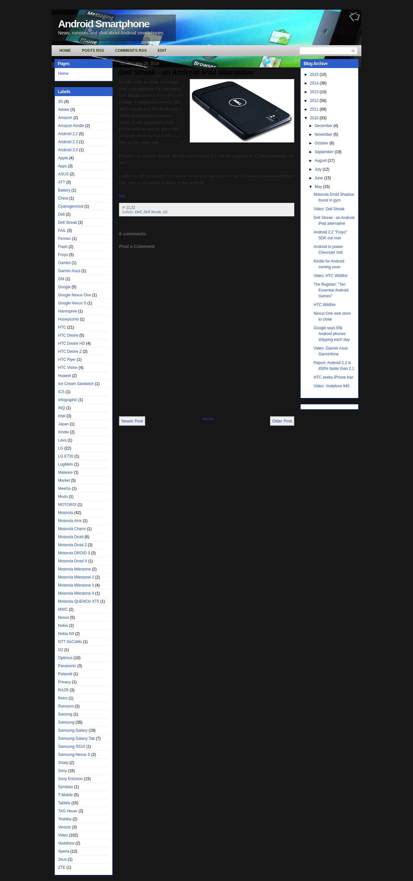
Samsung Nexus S (74, 754)
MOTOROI (67, 504)
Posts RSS (93, 50)
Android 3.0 (68, 150)
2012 (315, 100)
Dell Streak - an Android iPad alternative (186, 72)
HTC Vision (67, 367)
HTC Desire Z (70, 351)
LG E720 (65, 456)
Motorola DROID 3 (74, 553)
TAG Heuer (67, 811)
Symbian (65, 787)
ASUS (63, 174)
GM (61, 279)
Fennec (64, 238)
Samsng (65, 714)
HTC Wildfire (325, 304)
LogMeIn (65, 464)
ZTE (61, 867)
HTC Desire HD (71, 343)
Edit (162, 50)
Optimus (65, 658)
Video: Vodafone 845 (331, 386)
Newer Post (132, 421)
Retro (62, 698)
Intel (61, 416)
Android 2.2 (68, 134)
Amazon (65, 117)
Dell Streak (67, 222)
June (319, 178)
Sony (62, 770)
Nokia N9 (66, 633)
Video (63, 835)
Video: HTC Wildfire (331, 275)
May (319, 186)
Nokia (63, 625)
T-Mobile (65, 795)
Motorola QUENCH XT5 (78, 601)
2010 (315, 118)
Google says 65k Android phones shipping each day (332, 334)
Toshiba (64, 819)
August (321, 160)
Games (64, 263)
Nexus (63, 617)
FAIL (62, 230)
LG (60, 448)
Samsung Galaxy (72, 730)
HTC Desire (68, 335)
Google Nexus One (74, 295)
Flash (62, 246)
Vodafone (66, 843)
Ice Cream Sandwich (76, 383)
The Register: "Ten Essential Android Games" (331, 290)
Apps (62, 166)
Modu (63, 496)
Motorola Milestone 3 (76, 585)
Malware (65, 472)
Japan (63, 424)
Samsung (66, 722)
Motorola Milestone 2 (76, 577)
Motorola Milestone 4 (76, 593)
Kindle (63, 432)
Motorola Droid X (72, 561)
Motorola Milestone (74, 569)
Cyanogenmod (70, 206)
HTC (62, 327)
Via (122, 195)
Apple (63, 158)
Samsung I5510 (71, 746)
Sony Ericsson (70, 779)
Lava (62, 440)
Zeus (62, 859)
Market (64, 480)
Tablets (64, 803)
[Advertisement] (194, 401)
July (319, 169)
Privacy (64, 682)
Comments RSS (131, 50)
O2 (60, 650)
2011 (315, 109)
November (324, 134)
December (324, 126)
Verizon (64, 827)
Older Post (282, 421)
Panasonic (67, 666)
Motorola (65, 512)
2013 (315, 92)
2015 (315, 74)
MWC (63, 609)
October (322, 143)
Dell (61, 214)
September (325, 152)
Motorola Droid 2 (72, 545)
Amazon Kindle (71, 126)
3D (60, 101)
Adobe (63, 109)
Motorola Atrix (70, 521)
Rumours (66, 706)
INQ (61, 408)
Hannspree (67, 311)
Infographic (67, 400)
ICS (61, 392)
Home (65, 50)
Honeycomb (68, 319)
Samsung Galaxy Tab (76, 738)
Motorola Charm (72, 529)
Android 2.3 (68, 142)
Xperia (63, 851)
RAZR (63, 690)
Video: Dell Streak (329, 209)
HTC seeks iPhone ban (333, 377)
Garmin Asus (69, 271)
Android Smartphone (103, 24)
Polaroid (65, 674)
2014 (315, 83)
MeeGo (64, 488)
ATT (61, 182)
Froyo (63, 254)
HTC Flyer (67, 359)
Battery (64, 190)
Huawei (64, 375)
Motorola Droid (71, 537)
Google (64, 287)
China (63, 198)
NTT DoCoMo (70, 641)
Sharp (63, 762)
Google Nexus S (72, 303)
